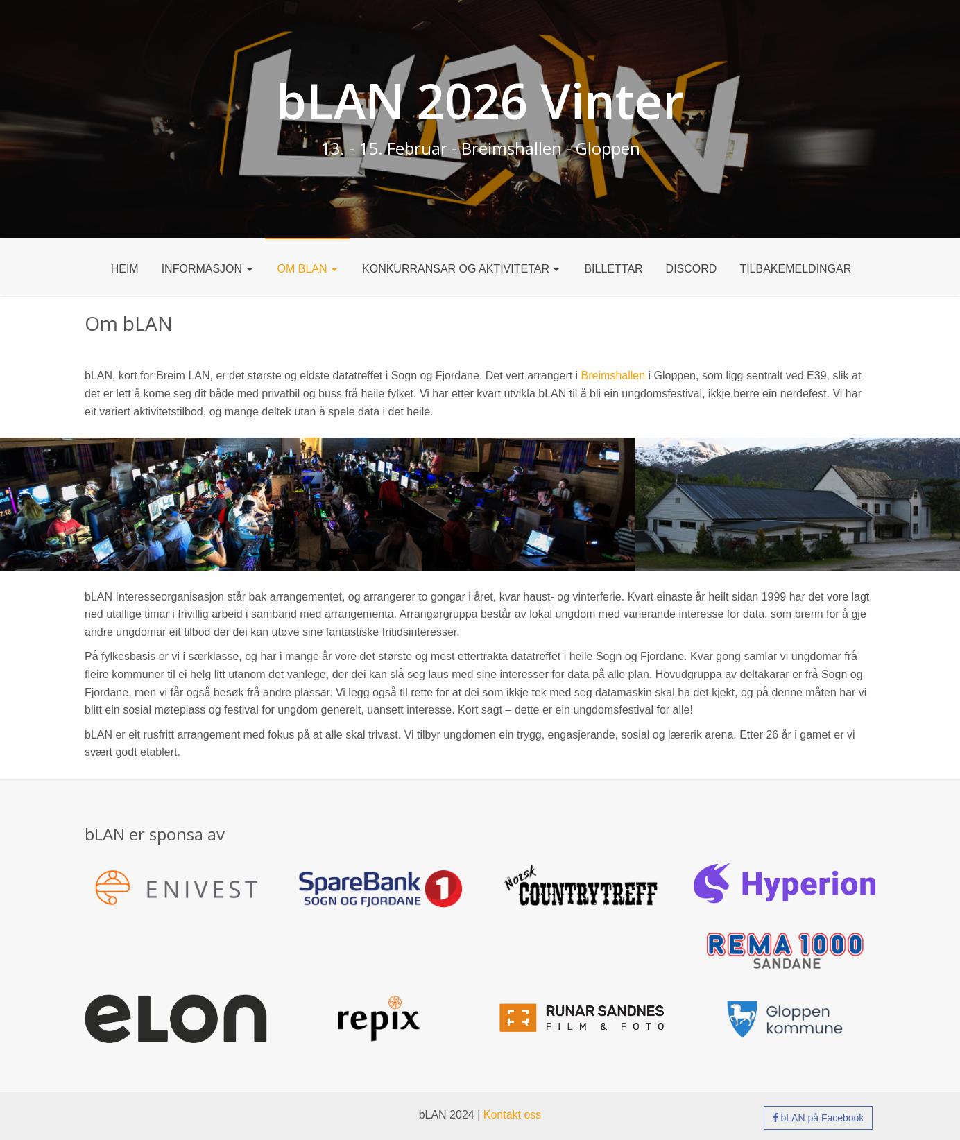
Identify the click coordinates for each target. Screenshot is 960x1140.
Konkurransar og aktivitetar (460, 269)
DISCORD (691, 269)
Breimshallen (613, 375)
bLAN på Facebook (818, 1117)
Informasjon (207, 269)
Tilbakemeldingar (795, 269)
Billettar (613, 269)
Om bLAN (307, 269)
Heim (125, 269)
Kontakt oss (512, 1115)
